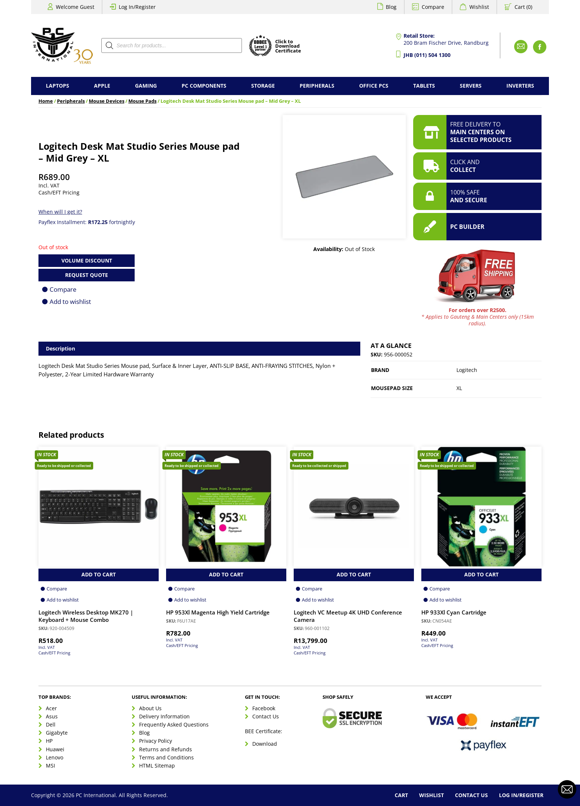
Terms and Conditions (166, 757)
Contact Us (265, 716)
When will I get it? (60, 211)
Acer (51, 708)
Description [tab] (60, 348)
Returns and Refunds (165, 749)
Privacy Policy (155, 740)
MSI (50, 765)
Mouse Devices (106, 101)
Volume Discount (86, 260)
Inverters (520, 85)
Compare (433, 6)
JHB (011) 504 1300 (427, 54)
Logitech (466, 369)
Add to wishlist (70, 301)
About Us (150, 708)
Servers (471, 85)
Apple (102, 85)
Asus (52, 716)
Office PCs (373, 85)
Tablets (424, 85)
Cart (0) (523, 6)
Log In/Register (137, 6)
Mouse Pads (142, 101)
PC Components (204, 85)
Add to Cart (98, 574)
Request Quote (86, 274)
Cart (401, 795)
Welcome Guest (75, 6)
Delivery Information (164, 716)
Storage (263, 85)
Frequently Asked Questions (174, 724)
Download (264, 743)
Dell (50, 724)
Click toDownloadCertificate (288, 47)
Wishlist (479, 6)
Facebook (263, 708)
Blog (391, 6)
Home (45, 101)
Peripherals (317, 85)
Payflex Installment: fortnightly (86, 222)
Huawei (55, 749)
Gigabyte (57, 732)
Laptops (57, 85)
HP (49, 740)
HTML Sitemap (157, 765)
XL (459, 388)
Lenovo (54, 757)
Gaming (146, 85)
